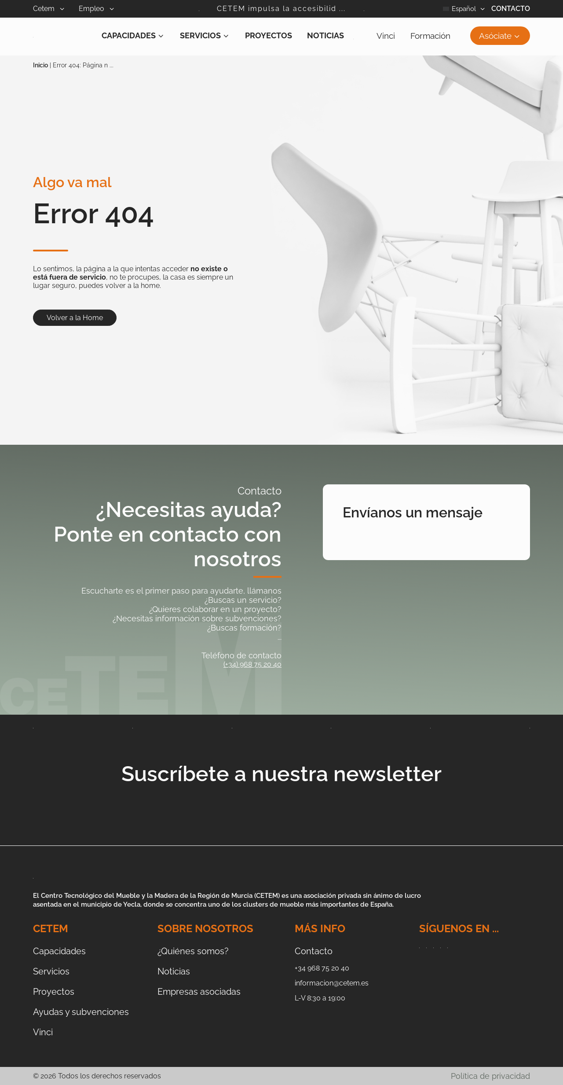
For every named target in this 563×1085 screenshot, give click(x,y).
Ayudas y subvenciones (81, 1012)
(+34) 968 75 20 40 (252, 664)
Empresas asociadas (199, 991)
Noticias (325, 35)
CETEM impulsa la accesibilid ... (281, 8)
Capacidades (133, 35)
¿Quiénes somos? (193, 951)
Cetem (56, 8)
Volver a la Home (75, 318)
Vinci (386, 36)
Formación (430, 36)
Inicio (40, 65)
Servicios (205, 35)
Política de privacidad (490, 1076)
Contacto (510, 8)
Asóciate (500, 36)
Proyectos (268, 35)
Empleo (103, 8)
